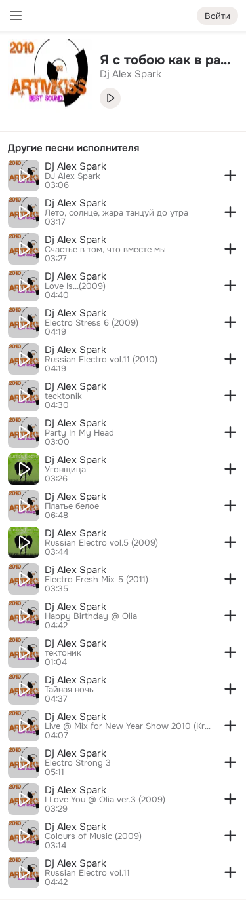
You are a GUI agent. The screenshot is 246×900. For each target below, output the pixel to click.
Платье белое (72, 506)
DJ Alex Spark (72, 176)
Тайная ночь (69, 689)
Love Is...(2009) (75, 286)
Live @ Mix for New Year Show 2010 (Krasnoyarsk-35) (128, 726)
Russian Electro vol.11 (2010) (101, 359)
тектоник (63, 653)
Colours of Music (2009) (93, 836)
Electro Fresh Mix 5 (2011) (96, 579)
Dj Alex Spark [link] (130, 74)
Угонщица (65, 469)
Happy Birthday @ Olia (91, 616)
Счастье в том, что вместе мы (105, 249)
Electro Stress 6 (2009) (91, 323)
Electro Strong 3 (78, 763)
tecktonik (63, 396)
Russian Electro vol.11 (87, 873)
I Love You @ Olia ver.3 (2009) (105, 799)
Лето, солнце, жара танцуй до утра (116, 212)
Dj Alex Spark (75, 166)
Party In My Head (79, 433)
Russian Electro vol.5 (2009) (101, 543)
